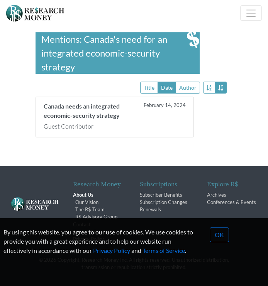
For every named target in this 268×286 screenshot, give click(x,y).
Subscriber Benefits (161, 195)
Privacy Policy (111, 261)
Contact (82, 224)
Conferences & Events (231, 202)
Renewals (150, 209)
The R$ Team (90, 209)
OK (219, 245)
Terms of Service (163, 261)
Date (167, 87)
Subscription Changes (163, 202)
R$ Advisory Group (96, 217)
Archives (216, 195)
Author (188, 87)
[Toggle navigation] (251, 13)
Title (149, 87)
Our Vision (86, 202)
